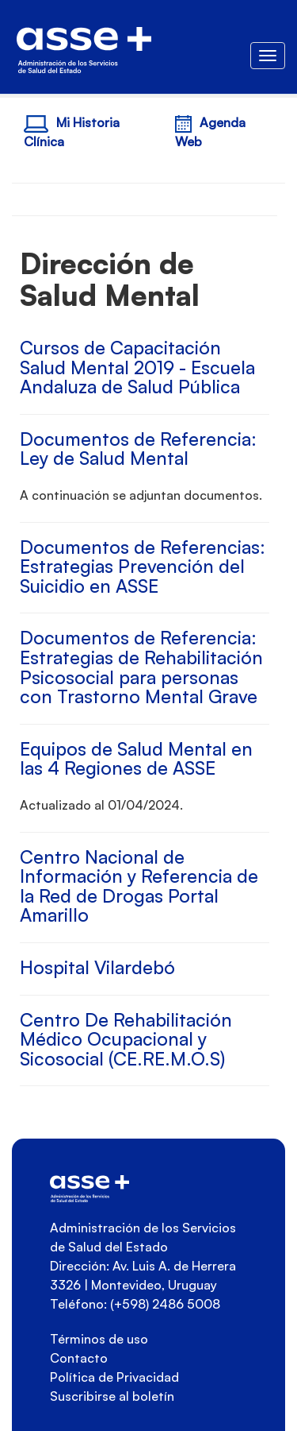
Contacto (79, 1358)
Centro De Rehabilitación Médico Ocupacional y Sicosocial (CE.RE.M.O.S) (126, 1039)
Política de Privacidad (114, 1377)
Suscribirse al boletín (112, 1396)
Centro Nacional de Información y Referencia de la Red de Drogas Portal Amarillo (139, 886)
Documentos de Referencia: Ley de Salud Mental (138, 448)
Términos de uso (99, 1339)
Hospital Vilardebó (97, 967)
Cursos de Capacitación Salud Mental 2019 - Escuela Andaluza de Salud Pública (137, 367)
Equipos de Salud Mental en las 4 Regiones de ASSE (136, 758)
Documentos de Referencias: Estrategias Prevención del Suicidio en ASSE (142, 567)
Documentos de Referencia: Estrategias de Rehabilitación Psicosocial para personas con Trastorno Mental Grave (141, 667)
